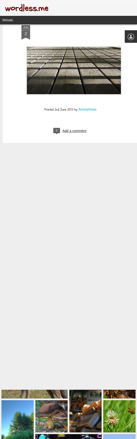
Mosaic (7, 20)
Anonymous (87, 96)
